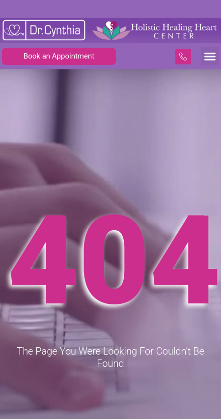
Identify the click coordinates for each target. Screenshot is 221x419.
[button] (210, 56)
